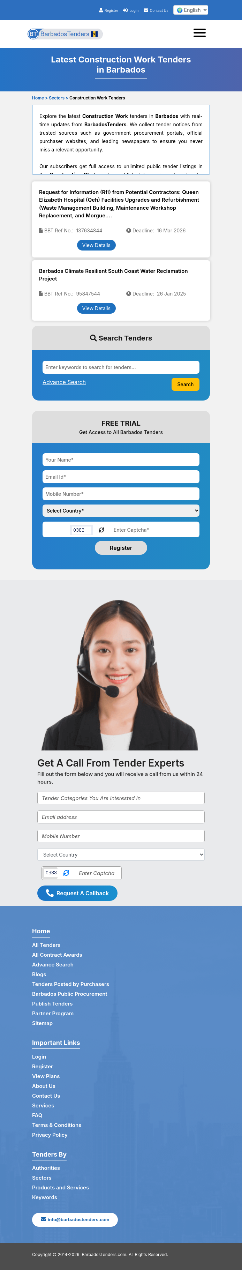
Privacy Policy (50, 1134)
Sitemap (42, 1023)
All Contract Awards (57, 954)
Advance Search (53, 964)
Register (108, 10)
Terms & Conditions (56, 1125)
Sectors (42, 1177)
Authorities (46, 1168)
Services (43, 1105)
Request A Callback (77, 893)
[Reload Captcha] (101, 529)
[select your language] (190, 10)
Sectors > (58, 97)
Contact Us (156, 10)
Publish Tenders (52, 1003)
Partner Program (53, 1013)
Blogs (39, 974)
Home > (40, 97)
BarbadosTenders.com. (105, 1254)
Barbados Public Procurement (69, 994)
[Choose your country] (121, 511)
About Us (43, 1086)
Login (130, 10)
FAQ (37, 1115)
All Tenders (46, 945)
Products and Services (60, 1187)
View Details (96, 245)
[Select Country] (121, 855)
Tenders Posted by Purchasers (70, 984)
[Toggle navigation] (201, 33)
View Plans (46, 1076)
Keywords (44, 1197)
